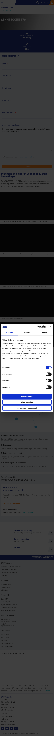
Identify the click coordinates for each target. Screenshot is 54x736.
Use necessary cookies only (27, 408)
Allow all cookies (27, 396)
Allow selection (27, 402)
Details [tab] (27, 332)
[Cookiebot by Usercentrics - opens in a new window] (37, 326)
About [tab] (44, 332)
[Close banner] (51, 326)
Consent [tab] (9, 332)
